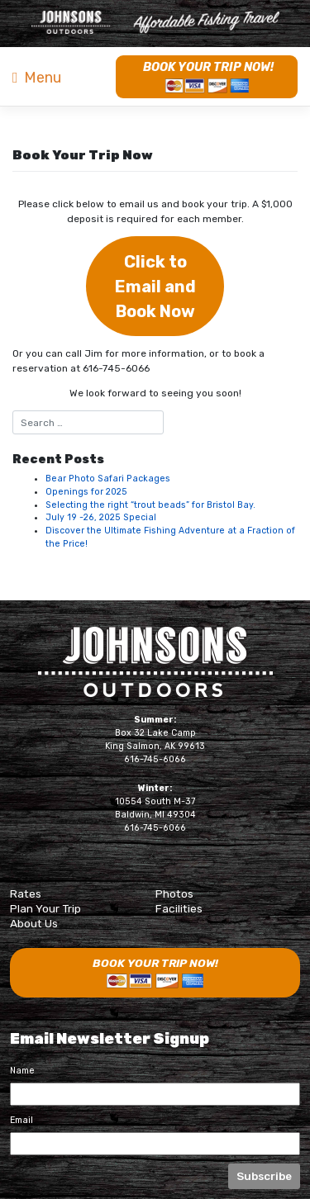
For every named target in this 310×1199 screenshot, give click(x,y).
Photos (174, 893)
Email (21, 1120)
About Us (34, 923)
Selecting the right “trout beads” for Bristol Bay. (150, 505)
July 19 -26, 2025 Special (100, 517)
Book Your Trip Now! (208, 67)
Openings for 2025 (86, 491)
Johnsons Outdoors (155, 662)
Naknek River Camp (155, 22)
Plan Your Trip (45, 908)
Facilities (179, 908)
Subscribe (264, 1175)
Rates (25, 893)
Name (22, 1070)
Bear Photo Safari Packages (107, 478)
